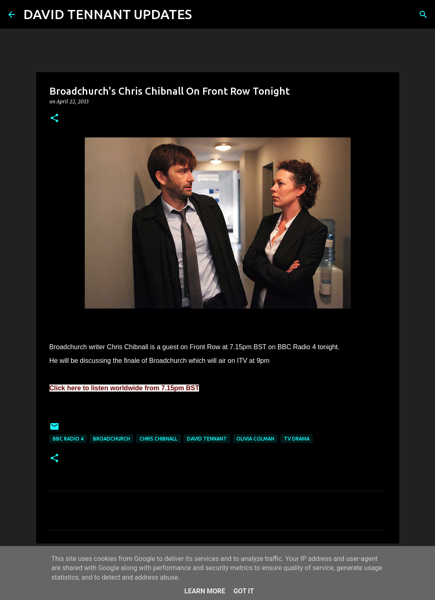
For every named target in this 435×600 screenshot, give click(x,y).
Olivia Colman (255, 438)
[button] (54, 118)
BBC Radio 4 (68, 438)
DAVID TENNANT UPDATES (107, 14)
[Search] (204, 14)
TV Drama (297, 438)
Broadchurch (111, 438)
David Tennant (207, 438)
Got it (243, 591)
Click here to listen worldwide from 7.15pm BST (124, 388)
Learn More (204, 591)
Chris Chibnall (158, 438)
